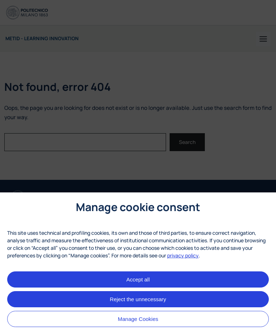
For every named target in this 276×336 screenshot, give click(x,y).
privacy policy (183, 255)
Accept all (138, 279)
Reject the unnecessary (138, 299)
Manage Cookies (138, 319)
